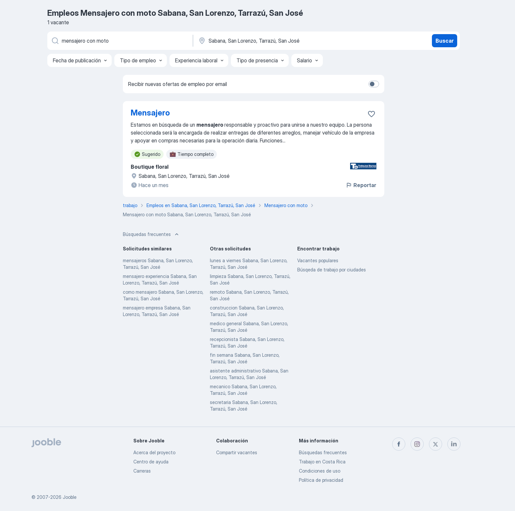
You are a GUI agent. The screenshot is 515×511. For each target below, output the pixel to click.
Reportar (361, 185)
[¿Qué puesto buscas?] (119, 41)
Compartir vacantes (236, 452)
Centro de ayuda (150, 461)
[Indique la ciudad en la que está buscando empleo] (266, 41)
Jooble (70, 497)
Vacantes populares (317, 260)
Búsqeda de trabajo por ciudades (331, 269)
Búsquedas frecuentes (323, 452)
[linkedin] (453, 444)
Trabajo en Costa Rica (322, 461)
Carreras (142, 471)
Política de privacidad (321, 480)
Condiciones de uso (319, 471)
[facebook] (398, 444)
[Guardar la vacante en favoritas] (371, 114)
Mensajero (150, 112)
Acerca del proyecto (154, 452)
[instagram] (417, 444)
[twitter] (435, 444)
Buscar (445, 40)
